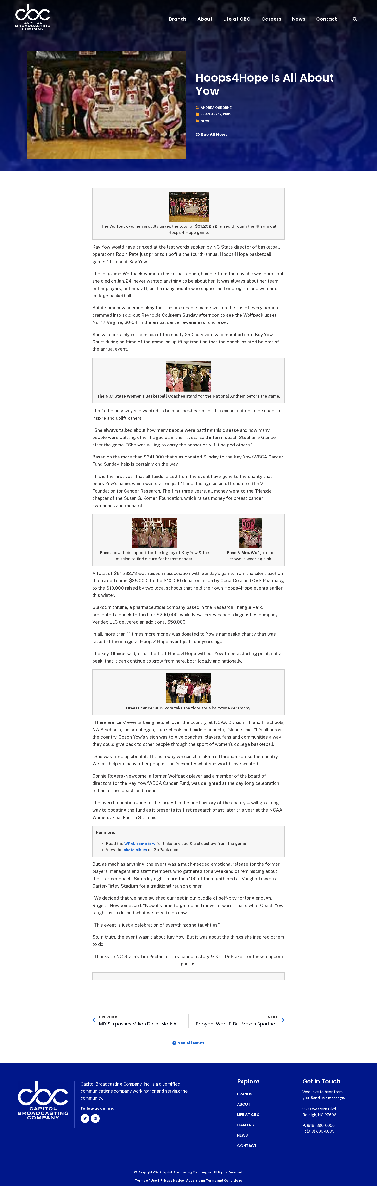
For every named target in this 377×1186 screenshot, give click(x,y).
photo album (136, 849)
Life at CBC (237, 19)
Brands (178, 19)
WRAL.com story (140, 843)
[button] (355, 19)
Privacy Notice (172, 1180)
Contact (326, 19)
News (298, 19)
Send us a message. (329, 1098)
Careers (271, 19)
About (205, 19)
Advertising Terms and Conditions (214, 1180)
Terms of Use (146, 1180)
